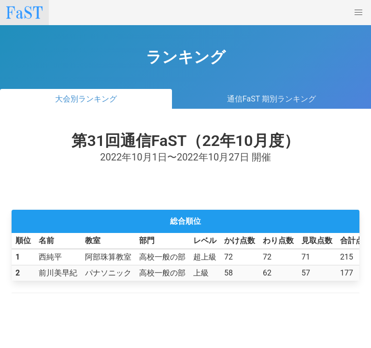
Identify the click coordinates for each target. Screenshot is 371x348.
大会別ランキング (86, 98)
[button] (358, 12)
